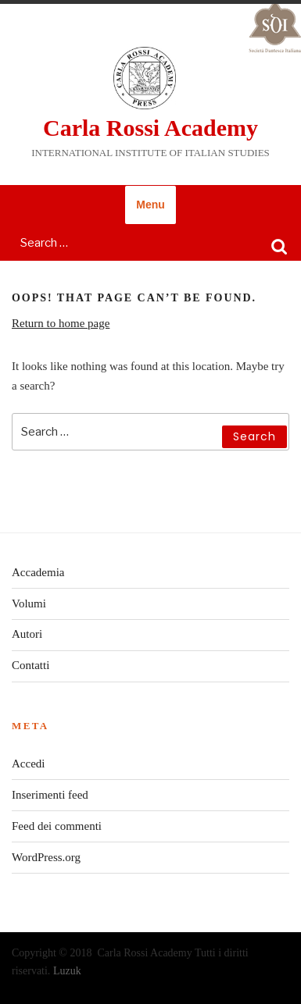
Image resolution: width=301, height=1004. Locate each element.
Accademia (38, 572)
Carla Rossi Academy (150, 128)
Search (279, 245)
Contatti (30, 665)
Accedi (28, 763)
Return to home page (60, 323)
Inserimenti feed (50, 795)
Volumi (29, 603)
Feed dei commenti (57, 826)
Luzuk (67, 971)
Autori (27, 634)
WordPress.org (46, 857)
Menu (150, 204)
